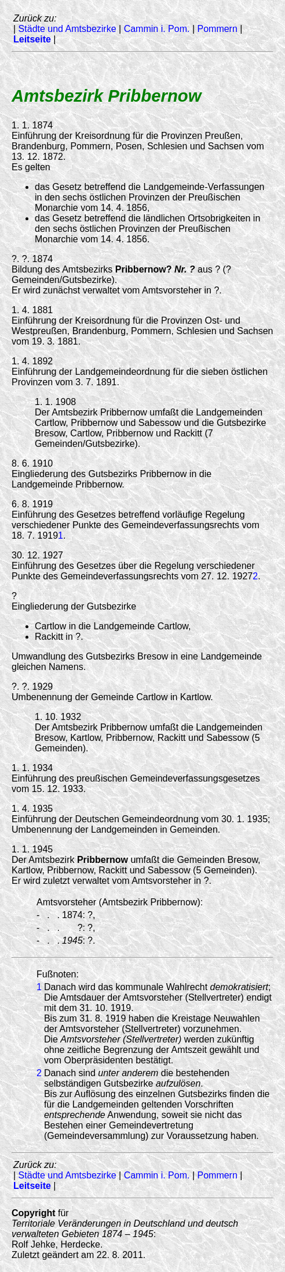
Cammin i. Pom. (157, 29)
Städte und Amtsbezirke (67, 29)
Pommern (217, 29)
